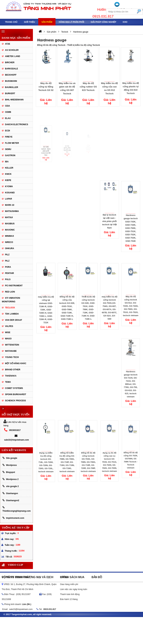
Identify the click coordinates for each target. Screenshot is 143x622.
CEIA (7, 106)
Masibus (9, 223)
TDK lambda (12, 314)
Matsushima (12, 211)
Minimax (9, 236)
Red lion (10, 292)
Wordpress (9, 465)
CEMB (8, 112)
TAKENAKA (10, 376)
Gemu (8, 149)
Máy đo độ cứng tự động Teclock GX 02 (46, 86)
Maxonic (10, 230)
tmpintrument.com (13, 518)
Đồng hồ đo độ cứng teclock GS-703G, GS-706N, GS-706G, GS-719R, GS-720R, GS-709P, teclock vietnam (88, 455)
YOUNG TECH (12, 357)
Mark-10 (9, 205)
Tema (8, 382)
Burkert (10, 93)
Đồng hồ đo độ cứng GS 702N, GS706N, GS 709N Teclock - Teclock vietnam (130, 453)
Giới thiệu (29, 22)
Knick (8, 174)
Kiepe (8, 180)
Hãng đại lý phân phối (71, 22)
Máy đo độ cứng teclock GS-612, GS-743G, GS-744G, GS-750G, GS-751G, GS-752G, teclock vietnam (131, 299)
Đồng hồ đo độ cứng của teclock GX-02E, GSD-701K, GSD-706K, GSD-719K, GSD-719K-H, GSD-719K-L (67, 301)
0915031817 (15, 430)
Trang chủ (11, 22)
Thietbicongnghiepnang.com (16, 509)
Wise (7, 332)
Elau (8, 118)
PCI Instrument (14, 285)
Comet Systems (14, 388)
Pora (8, 267)
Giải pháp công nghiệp (103, 22)
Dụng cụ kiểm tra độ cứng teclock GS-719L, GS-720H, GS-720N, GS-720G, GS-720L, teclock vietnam (46, 455)
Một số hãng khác (15, 363)
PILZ (7, 254)
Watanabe (11, 351)
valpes (9, 326)
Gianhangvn (10, 493)
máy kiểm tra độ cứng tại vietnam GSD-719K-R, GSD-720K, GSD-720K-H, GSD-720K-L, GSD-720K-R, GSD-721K (46, 303)
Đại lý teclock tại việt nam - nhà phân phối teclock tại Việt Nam (109, 214)
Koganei (10, 192)
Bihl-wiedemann (14, 99)
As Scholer (12, 50)
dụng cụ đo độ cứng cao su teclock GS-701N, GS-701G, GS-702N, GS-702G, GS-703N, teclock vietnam (109, 455)
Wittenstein (12, 345)
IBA (7, 161)
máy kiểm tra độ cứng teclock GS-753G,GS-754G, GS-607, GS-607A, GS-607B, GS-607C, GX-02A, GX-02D (109, 301)
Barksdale (11, 68)
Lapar (8, 199)
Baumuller (11, 87)
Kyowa (9, 186)
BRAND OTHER (12, 369)
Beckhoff (11, 75)
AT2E (7, 44)
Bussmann (11, 81)
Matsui (9, 217)
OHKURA (9, 248)
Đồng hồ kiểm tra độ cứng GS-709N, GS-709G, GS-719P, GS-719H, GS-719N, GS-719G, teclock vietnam (67, 455)
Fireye (8, 137)
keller (9, 168)
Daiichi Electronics (16, 124)
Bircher (9, 62)
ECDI (7, 130)
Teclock (10, 307)
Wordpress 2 (10, 479)
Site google (9, 458)
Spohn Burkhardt (15, 394)
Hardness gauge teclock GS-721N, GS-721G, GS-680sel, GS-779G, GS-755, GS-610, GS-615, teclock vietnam (130, 377)
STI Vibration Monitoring (11, 300)
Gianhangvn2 (10, 500)
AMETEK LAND (12, 56)
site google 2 (10, 486)
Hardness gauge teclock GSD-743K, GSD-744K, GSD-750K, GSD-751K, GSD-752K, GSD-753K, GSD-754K (130, 221)
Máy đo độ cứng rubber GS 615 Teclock (88, 85)
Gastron (10, 155)
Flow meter (12, 143)
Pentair (9, 273)
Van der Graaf (13, 320)
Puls (8, 279)
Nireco (9, 242)
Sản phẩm (47, 22)
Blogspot (8, 472)
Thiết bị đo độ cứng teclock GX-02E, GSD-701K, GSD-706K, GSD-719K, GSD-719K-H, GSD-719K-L (88, 301)
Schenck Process (15, 400)
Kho (125, 22)
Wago (8, 338)
